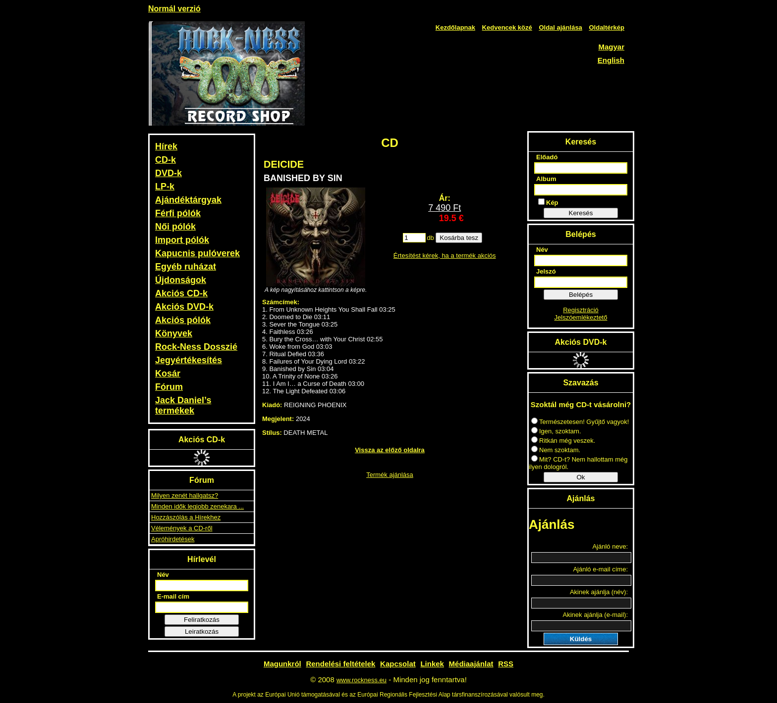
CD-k (165, 160)
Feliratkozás (202, 619)
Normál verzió (174, 8)
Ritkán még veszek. (563, 440)
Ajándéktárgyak (188, 200)
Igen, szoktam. (556, 431)
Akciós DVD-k (184, 307)
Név (163, 574)
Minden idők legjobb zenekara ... (197, 506)
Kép (548, 202)
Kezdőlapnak (455, 27)
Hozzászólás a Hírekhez (186, 517)
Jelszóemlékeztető (581, 317)
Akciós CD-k (181, 293)
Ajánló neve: (610, 546)
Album (546, 179)
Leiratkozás (202, 631)
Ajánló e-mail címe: (600, 569)
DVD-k (168, 173)
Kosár (167, 373)
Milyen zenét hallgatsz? (184, 495)
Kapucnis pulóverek (197, 253)
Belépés (581, 294)
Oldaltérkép (606, 27)
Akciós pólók (183, 320)
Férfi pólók (178, 213)
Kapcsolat (398, 663)
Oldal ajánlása (560, 27)
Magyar (611, 47)
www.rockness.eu (361, 680)
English (611, 60)
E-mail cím (173, 596)
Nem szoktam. (555, 450)
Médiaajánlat (471, 663)
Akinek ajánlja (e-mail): (595, 614)
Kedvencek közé (507, 27)
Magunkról (282, 663)
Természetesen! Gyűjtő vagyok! (580, 421)
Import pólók (182, 240)
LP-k (164, 186)
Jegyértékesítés (188, 360)
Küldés (581, 639)
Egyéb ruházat (185, 267)
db (430, 237)
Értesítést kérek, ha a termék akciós (444, 255)
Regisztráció (581, 310)
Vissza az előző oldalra (390, 450)
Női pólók (175, 227)
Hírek (166, 146)
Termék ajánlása (389, 474)
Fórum (169, 387)
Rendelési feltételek (340, 663)
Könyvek (173, 333)
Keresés (581, 213)
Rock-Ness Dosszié (196, 347)
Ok (580, 477)
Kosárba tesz (459, 237)
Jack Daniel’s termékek (183, 405)
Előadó (546, 157)
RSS (505, 663)
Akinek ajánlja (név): (599, 592)
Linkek (432, 663)
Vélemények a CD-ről (182, 528)
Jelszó (546, 271)
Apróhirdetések (172, 539)
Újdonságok (180, 280)
